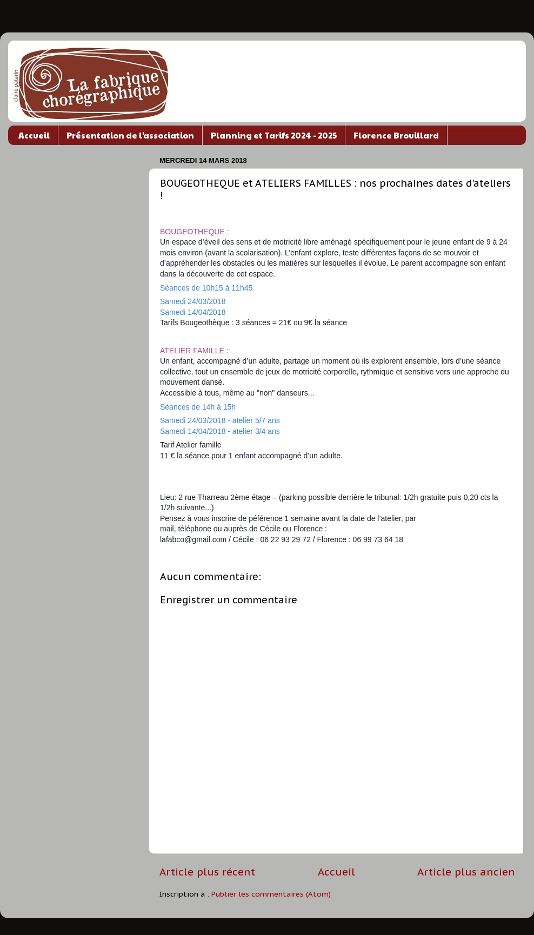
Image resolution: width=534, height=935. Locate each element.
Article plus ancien (466, 871)
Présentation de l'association (130, 135)
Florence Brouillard (396, 135)
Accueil (34, 135)
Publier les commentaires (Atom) (271, 894)
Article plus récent (207, 871)
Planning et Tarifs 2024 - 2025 (274, 135)
